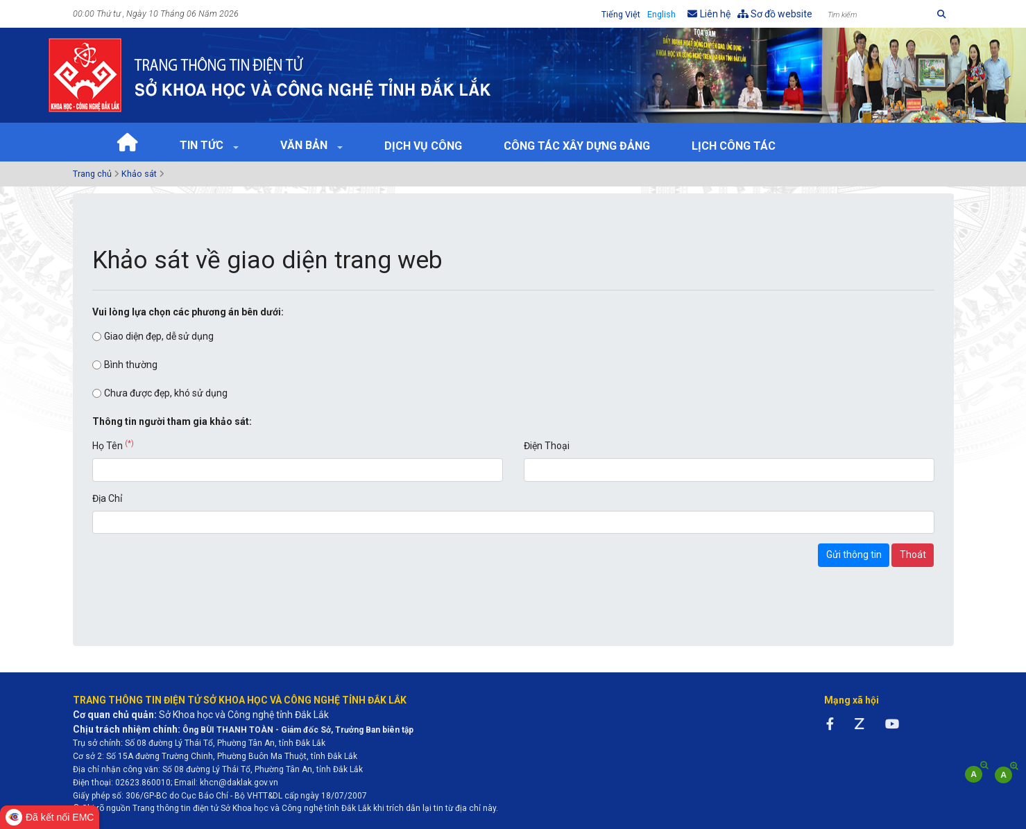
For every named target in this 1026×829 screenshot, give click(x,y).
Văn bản (305, 145)
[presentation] (197, 570)
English (661, 14)
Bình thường (130, 364)
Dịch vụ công (423, 145)
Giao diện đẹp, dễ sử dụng (159, 336)
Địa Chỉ (107, 498)
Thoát (913, 554)
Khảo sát (139, 173)
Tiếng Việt (620, 14)
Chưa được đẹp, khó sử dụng (166, 393)
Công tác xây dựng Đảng (577, 145)
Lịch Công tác (734, 145)
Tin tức (203, 145)
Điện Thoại (547, 445)
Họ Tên (113, 445)
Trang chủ (92, 173)
